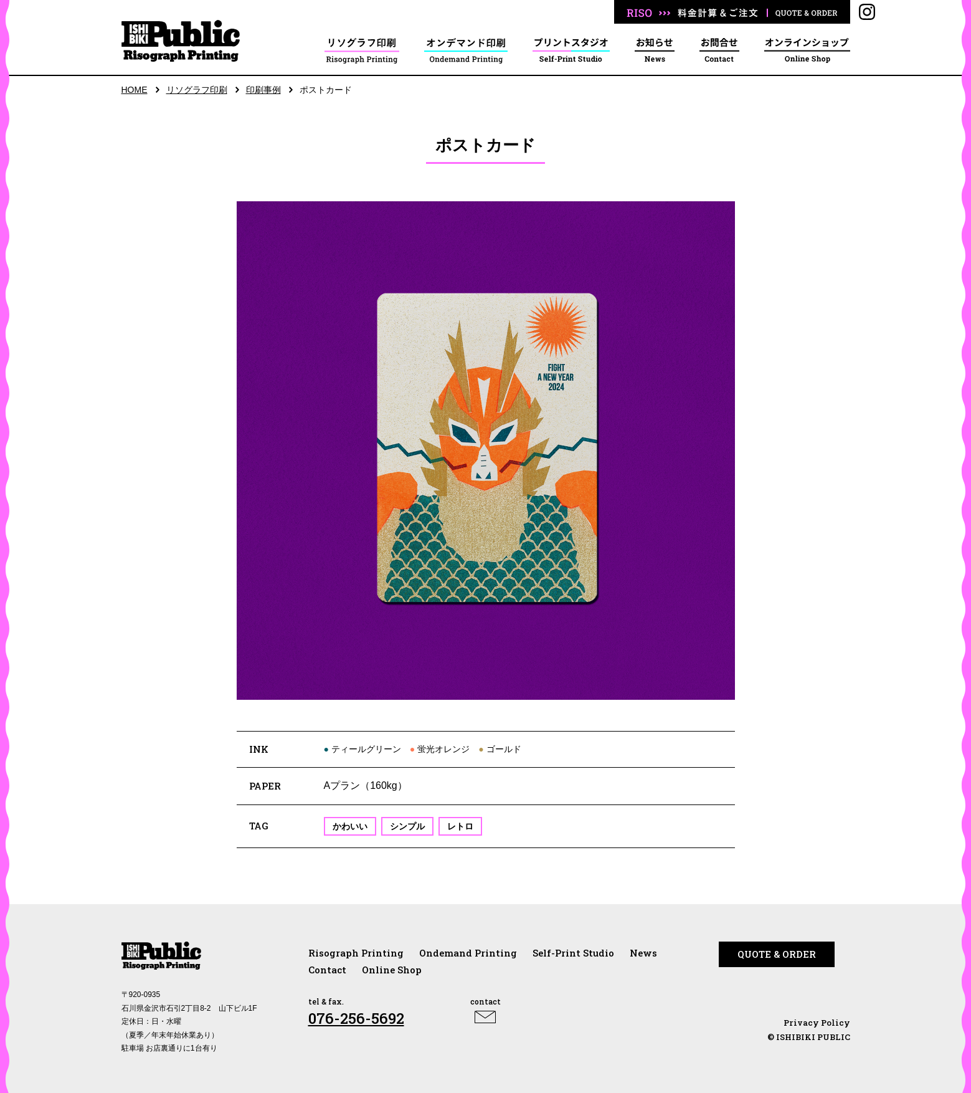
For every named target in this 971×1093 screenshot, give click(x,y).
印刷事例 (263, 90)
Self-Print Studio (573, 953)
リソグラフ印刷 (196, 90)
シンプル (407, 826)
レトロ (460, 826)
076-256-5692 (356, 1018)
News (643, 953)
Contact (327, 969)
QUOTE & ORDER (776, 954)
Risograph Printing (356, 953)
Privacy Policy (817, 1022)
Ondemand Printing (468, 953)
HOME (134, 90)
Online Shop (392, 969)
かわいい (350, 826)
